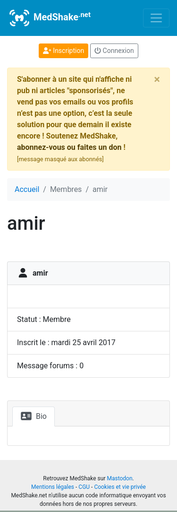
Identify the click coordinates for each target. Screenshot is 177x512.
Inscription (63, 50)
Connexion (114, 50)
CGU (84, 487)
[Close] (156, 79)
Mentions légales (52, 487)
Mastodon (119, 478)
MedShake (49, 18)
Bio (33, 416)
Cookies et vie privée (120, 487)
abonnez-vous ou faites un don (69, 147)
